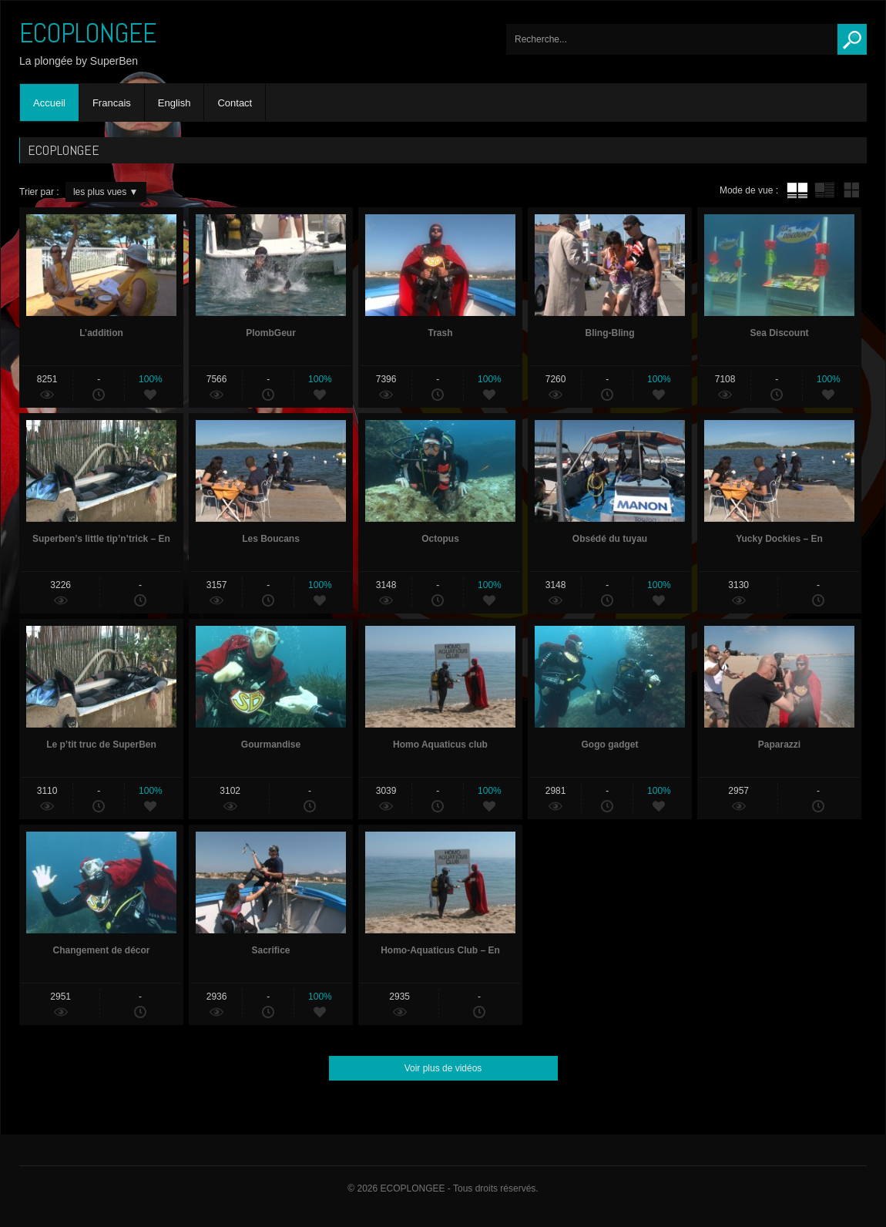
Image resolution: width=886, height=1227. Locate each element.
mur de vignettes (851, 190)
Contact (234, 103)
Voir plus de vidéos (443, 1068)
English (174, 103)
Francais (111, 103)
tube (797, 190)
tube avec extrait (824, 190)
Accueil (49, 103)
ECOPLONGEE (87, 33)
